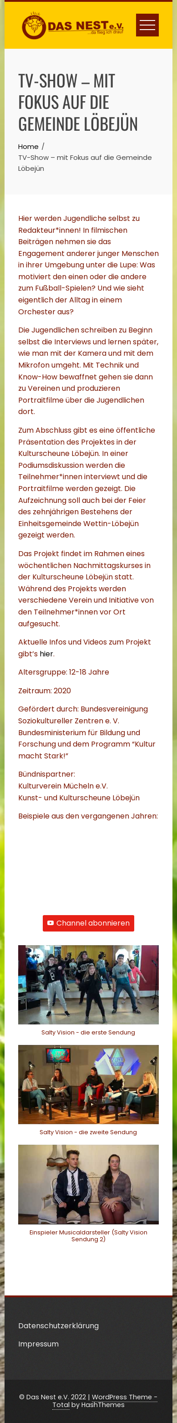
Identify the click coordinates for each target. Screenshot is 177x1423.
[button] (89, 995)
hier (46, 654)
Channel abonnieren (88, 923)
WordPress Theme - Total (105, 1400)
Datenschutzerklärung (58, 1326)
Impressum (38, 1344)
